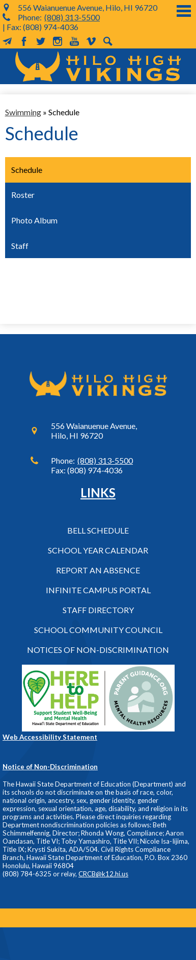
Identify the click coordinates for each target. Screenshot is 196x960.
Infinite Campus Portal (98, 590)
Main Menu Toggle (184, 11)
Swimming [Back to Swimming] (23, 112)
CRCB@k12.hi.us (103, 874)
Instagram (57, 41)
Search (108, 41)
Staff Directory (98, 610)
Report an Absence (98, 570)
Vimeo (91, 41)
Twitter (40, 41)
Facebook (24, 41)
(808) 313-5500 (72, 17)
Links (98, 492)
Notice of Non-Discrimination (50, 767)
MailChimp (7, 41)
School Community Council (98, 630)
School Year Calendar (98, 550)
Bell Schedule (98, 530)
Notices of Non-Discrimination (98, 649)
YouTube (74, 41)
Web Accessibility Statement (50, 737)
